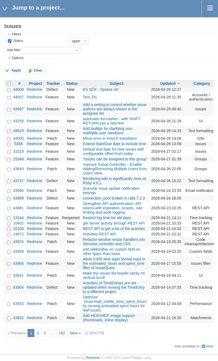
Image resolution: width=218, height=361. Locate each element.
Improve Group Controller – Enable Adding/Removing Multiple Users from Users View (115, 168)
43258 (18, 121)
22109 (18, 228)
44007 (18, 97)
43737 (18, 181)
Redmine (34, 89)
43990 (18, 190)
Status (17, 41)
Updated (167, 83)
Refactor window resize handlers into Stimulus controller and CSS (114, 241)
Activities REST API (99, 234)
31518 (18, 151)
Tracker (53, 83)
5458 (18, 144)
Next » (75, 333)
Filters (16, 34)
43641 (18, 275)
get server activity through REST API (114, 223)
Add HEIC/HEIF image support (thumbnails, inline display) (109, 317)
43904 (18, 287)
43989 (18, 198)
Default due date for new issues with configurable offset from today (113, 151)
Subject (116, 83)
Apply (16, 70)
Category (202, 83)
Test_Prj (90, 97)
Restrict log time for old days (107, 218)
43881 (18, 208)
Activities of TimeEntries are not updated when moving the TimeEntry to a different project (114, 287)
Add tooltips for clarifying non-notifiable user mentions (108, 130)
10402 (18, 223)
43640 (18, 169)
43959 (18, 251)
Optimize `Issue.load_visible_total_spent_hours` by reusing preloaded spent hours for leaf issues (115, 303)
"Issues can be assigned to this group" (115, 159)
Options (17, 58)
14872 (18, 234)
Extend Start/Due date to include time (114, 144)
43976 (18, 241)
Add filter (13, 50)
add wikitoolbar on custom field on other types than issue (111, 251)
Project (35, 83)
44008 (18, 89)
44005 (18, 138)
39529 (18, 131)
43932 (18, 318)
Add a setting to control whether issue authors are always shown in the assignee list (114, 109)
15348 (18, 159)
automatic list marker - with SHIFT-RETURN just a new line (112, 121)
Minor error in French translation (110, 138)
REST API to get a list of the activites (114, 228)
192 (62, 333)
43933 (18, 303)
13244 (18, 218)
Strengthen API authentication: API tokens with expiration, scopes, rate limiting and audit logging (113, 207)
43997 (18, 109)
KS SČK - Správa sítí (101, 89)
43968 (18, 263)
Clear (38, 70)
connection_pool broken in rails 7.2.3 (114, 198)
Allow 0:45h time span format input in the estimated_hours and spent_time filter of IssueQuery (114, 263)
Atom (210, 346)
